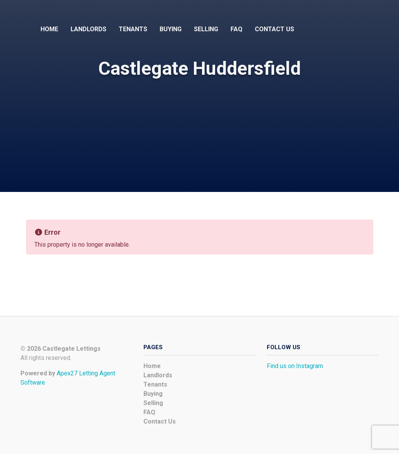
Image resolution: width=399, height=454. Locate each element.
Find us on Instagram (295, 366)
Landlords (88, 29)
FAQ (236, 29)
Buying (171, 29)
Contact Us (274, 29)
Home (49, 29)
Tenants (133, 29)
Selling (206, 29)
